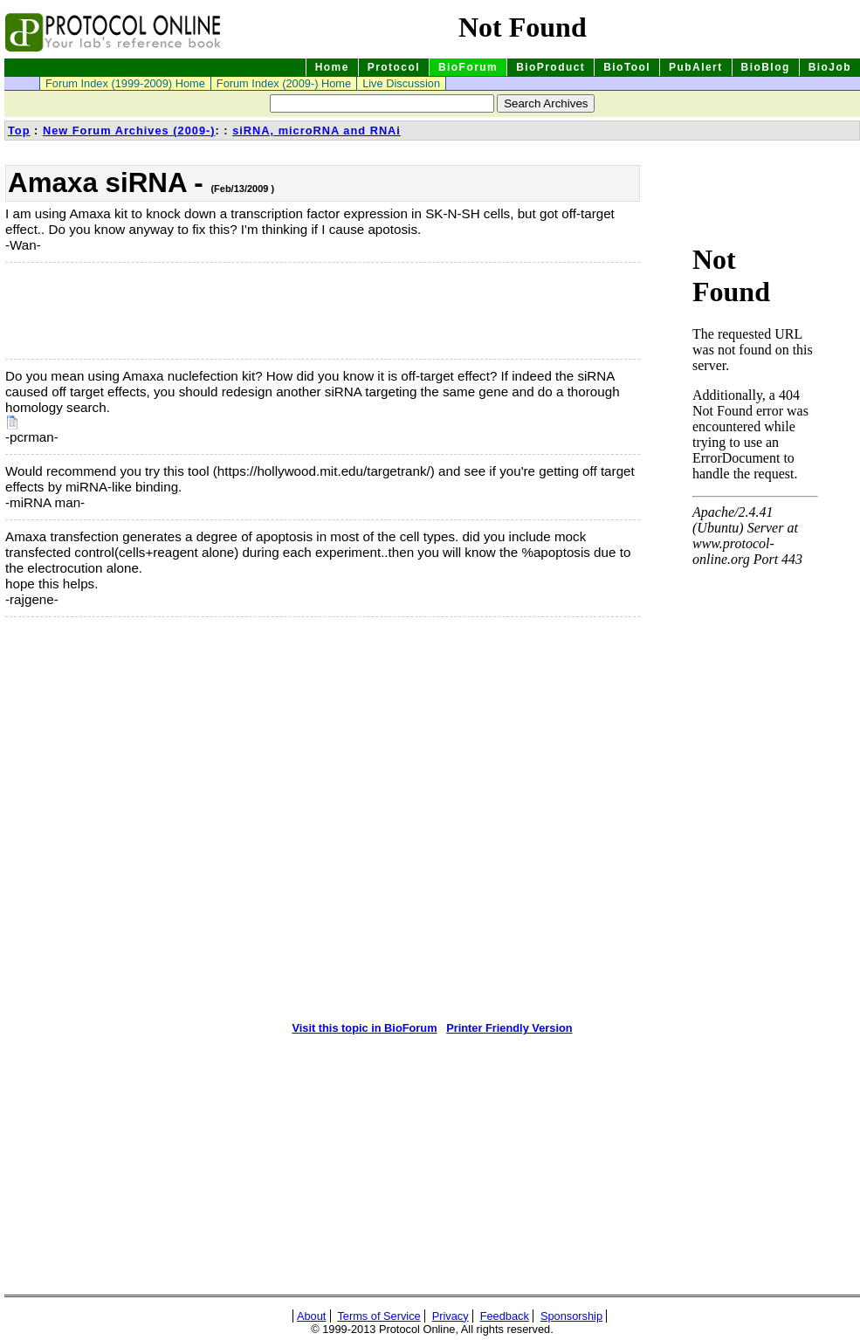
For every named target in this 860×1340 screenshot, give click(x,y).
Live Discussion (401, 83)
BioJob (829, 67)
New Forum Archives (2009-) (129, 130)
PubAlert (696, 67)
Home (332, 67)
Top (19, 130)
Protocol (394, 67)
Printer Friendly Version (509, 1027)
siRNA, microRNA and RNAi (316, 130)
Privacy (450, 1316)
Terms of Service (378, 1316)
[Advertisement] (92, 310)
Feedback (504, 1316)
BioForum (468, 67)
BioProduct (550, 67)
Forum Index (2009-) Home (284, 83)
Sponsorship (571, 1316)
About (311, 1316)
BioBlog (765, 67)
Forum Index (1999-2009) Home (125, 83)
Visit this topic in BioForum (364, 1027)
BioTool (626, 67)
